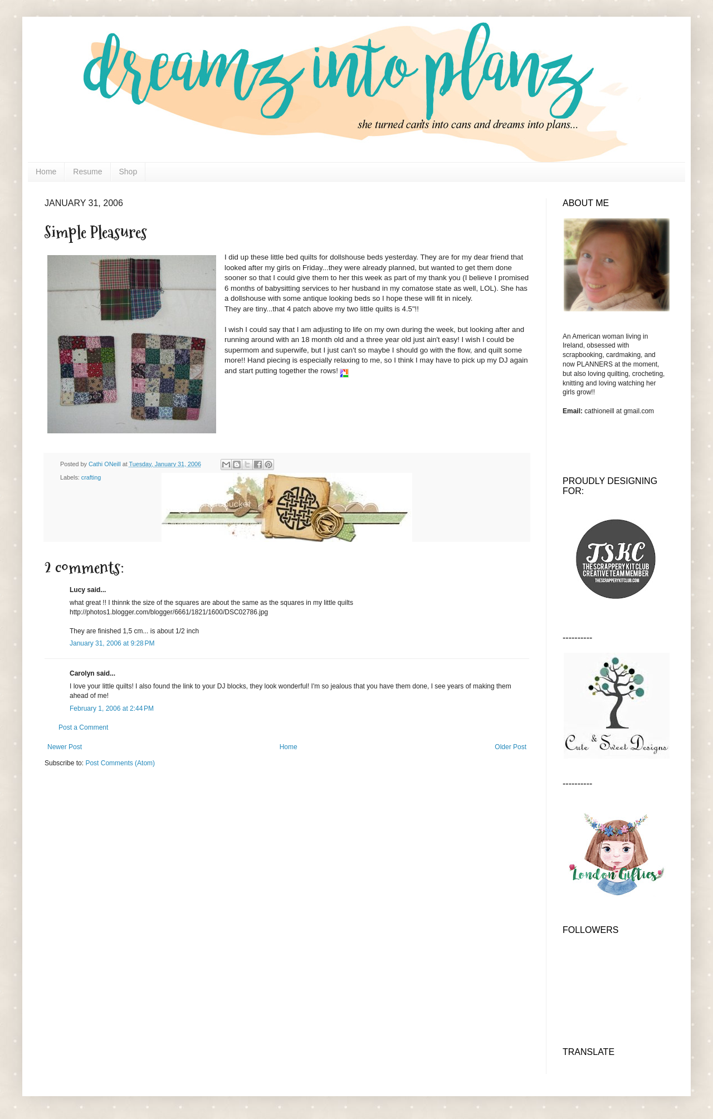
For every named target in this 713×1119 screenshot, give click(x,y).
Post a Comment (83, 727)
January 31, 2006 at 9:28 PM (112, 643)
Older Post (510, 747)
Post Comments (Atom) (120, 763)
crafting (91, 477)
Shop (128, 171)
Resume (87, 171)
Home (46, 171)
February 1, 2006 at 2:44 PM (112, 708)
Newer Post (64, 747)
